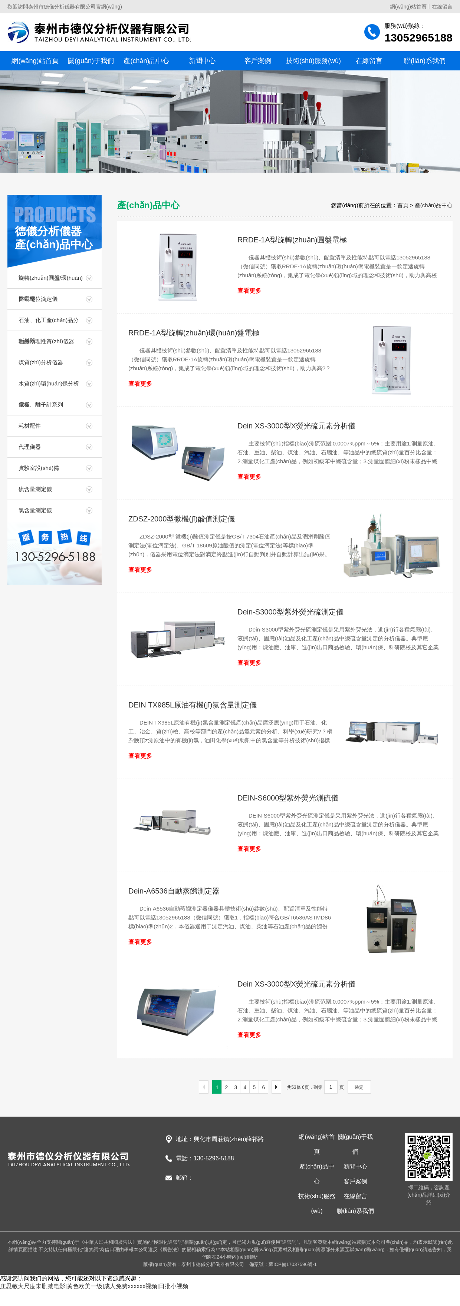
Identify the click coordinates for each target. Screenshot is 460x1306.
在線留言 (442, 7)
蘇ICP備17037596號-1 (293, 1264)
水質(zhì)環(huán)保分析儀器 (49, 387)
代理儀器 (30, 447)
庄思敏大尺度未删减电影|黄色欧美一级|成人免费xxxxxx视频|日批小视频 (94, 1286)
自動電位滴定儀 (38, 299)
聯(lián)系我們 (425, 60)
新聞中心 (202, 60)
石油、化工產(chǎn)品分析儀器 (49, 324)
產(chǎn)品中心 (146, 60)
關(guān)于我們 (91, 60)
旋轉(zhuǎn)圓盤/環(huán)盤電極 (51, 281)
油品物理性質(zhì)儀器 (46, 341)
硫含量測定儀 (35, 489)
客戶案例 (257, 60)
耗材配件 (30, 425)
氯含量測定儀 (35, 510)
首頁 (402, 205)
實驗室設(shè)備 (39, 468)
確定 (359, 1087)
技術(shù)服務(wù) (313, 60)
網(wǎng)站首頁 (408, 7)
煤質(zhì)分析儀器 (41, 362)
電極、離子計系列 (41, 404)
